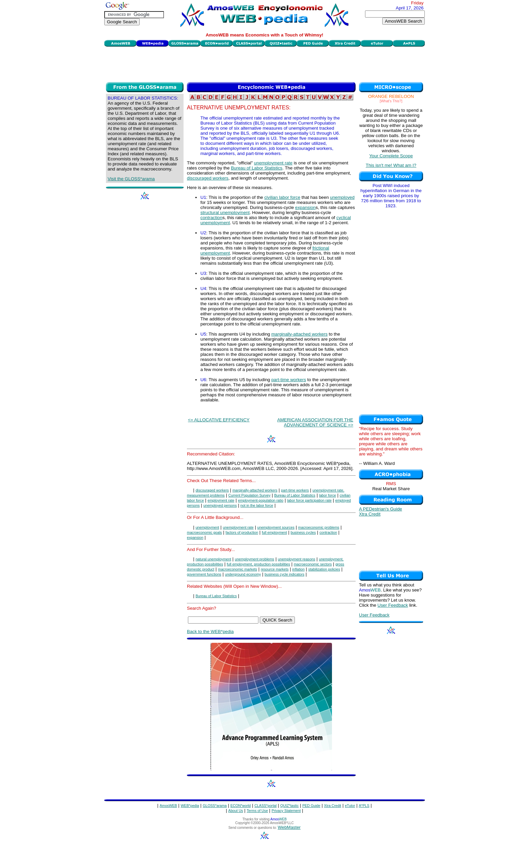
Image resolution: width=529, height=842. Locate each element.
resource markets (274, 569)
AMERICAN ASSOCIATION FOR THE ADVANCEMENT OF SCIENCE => (315, 422)
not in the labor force (257, 505)
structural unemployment (225, 212)
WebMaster (289, 827)
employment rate (220, 500)
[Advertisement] (264, 63)
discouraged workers (207, 178)
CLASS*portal (265, 806)
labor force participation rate (309, 500)
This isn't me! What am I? (391, 165)
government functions (204, 574)
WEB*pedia (190, 806)
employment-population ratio (260, 500)
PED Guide (311, 806)
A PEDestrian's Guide (380, 508)
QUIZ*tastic (289, 806)
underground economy (243, 574)
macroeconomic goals (204, 532)
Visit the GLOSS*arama (131, 178)
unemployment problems (254, 559)
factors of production (242, 532)
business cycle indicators (284, 574)
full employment (274, 532)
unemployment (207, 527)
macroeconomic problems (318, 527)
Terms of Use (257, 811)
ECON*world (240, 806)
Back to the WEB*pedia (210, 631)
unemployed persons (220, 505)
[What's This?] (391, 101)
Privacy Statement (286, 811)
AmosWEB (168, 806)
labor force (327, 495)
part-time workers (288, 379)
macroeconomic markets (237, 569)
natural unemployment (213, 559)
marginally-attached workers (299, 334)
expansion (305, 207)
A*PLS (364, 806)
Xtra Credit (370, 514)
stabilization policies (324, 569)
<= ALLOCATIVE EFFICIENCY (219, 419)
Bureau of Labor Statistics (256, 167)
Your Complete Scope (391, 155)
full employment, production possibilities (258, 564)
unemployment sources (276, 527)
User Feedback (393, 605)
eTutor (350, 806)
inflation (298, 569)
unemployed (342, 197)
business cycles (303, 532)
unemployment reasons (296, 559)
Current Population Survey (249, 495)
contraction (211, 217)
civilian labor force (282, 197)
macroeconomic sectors (313, 564)
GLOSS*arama (215, 806)
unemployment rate (273, 162)
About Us (235, 811)
